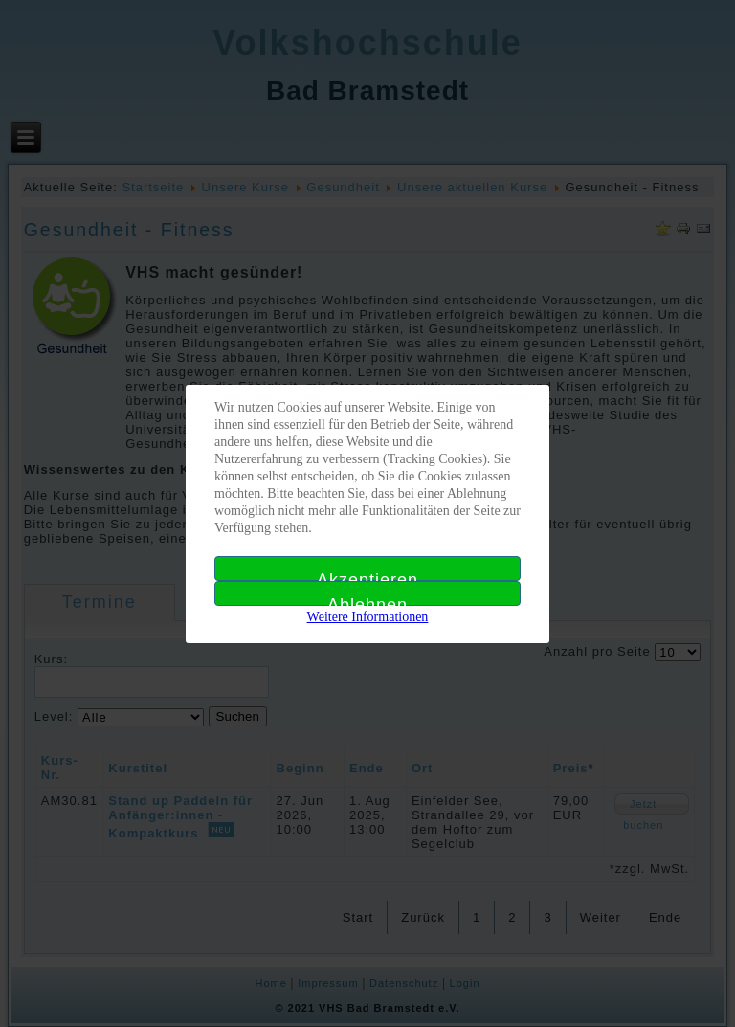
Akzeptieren (367, 575)
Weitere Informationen (368, 617)
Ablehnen (367, 600)
